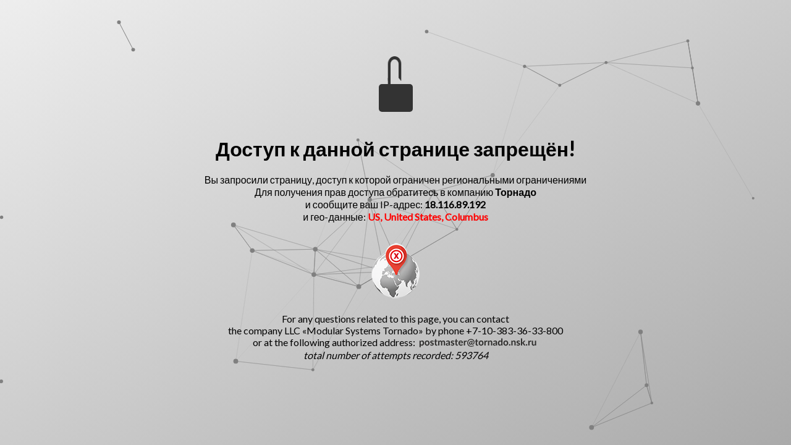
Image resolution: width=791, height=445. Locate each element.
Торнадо (515, 192)
